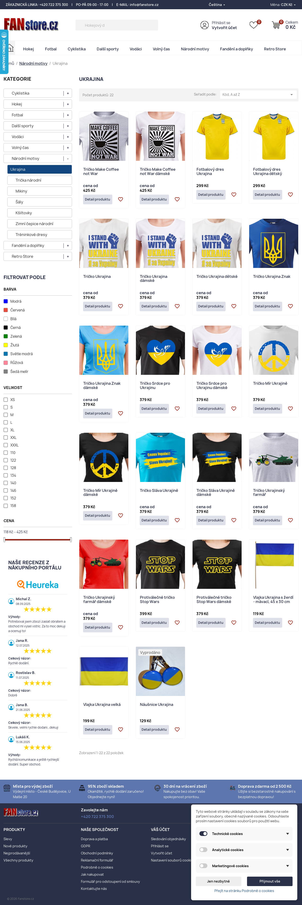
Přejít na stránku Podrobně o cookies (244, 890)
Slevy (8, 839)
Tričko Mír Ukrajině (270, 385)
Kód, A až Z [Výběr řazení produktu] (258, 94)
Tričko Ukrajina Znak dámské (102, 387)
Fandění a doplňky (236, 49)
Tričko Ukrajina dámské (153, 279)
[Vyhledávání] (117, 25)
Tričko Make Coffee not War (101, 171)
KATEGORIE (17, 79)
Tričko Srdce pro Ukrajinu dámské (212, 387)
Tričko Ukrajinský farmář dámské (99, 603)
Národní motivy (195, 49)
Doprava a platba (94, 839)
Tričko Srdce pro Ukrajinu (155, 387)
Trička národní (28, 180)
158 (13, 505)
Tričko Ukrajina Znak (271, 277)
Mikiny (21, 191)
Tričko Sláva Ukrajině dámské (216, 495)
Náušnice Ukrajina (156, 709)
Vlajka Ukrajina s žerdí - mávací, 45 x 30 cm (273, 603)
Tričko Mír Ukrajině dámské (100, 495)
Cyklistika (77, 49)
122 (13, 460)
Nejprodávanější (17, 853)
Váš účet (160, 829)
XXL (13, 437)
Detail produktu (99, 199)
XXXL (14, 445)
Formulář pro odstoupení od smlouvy (110, 881)
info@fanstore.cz (144, 4)
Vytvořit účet (224, 27)
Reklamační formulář (97, 860)
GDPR (85, 846)
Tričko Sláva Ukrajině (159, 493)
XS (12, 400)
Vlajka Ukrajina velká (102, 709)
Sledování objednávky (168, 839)
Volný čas (161, 49)
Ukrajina (17, 169)
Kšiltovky (24, 212)
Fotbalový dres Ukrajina (210, 171)
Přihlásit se (221, 22)
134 (13, 475)
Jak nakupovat (92, 874)
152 (13, 498)
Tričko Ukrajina (97, 277)
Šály (19, 202)
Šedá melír (19, 371)
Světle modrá (21, 354)
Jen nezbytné (218, 881)
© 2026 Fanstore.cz (20, 899)
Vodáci (136, 49)
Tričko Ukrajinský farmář (269, 495)
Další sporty (108, 49)
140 (13, 483)
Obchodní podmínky (97, 853)
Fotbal (51, 49)
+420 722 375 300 (53, 4)
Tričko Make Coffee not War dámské (158, 171)
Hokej (28, 49)
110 (13, 452)
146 (13, 490)
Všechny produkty (18, 860)
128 (13, 468)
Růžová (16, 362)
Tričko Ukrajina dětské (217, 277)
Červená (17, 310)
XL (12, 430)
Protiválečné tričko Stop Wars (157, 603)
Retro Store (275, 49)
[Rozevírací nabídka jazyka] (217, 4)
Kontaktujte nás (94, 888)
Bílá (13, 319)
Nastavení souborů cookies (173, 860)
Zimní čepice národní (34, 223)
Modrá (15, 301)
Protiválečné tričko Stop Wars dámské (214, 603)
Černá (15, 327)
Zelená (16, 336)
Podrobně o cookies (97, 867)
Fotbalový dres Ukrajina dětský (267, 171)
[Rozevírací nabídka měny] (288, 4)
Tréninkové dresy (31, 234)
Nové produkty (15, 846)
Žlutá (14, 345)
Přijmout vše (270, 881)
